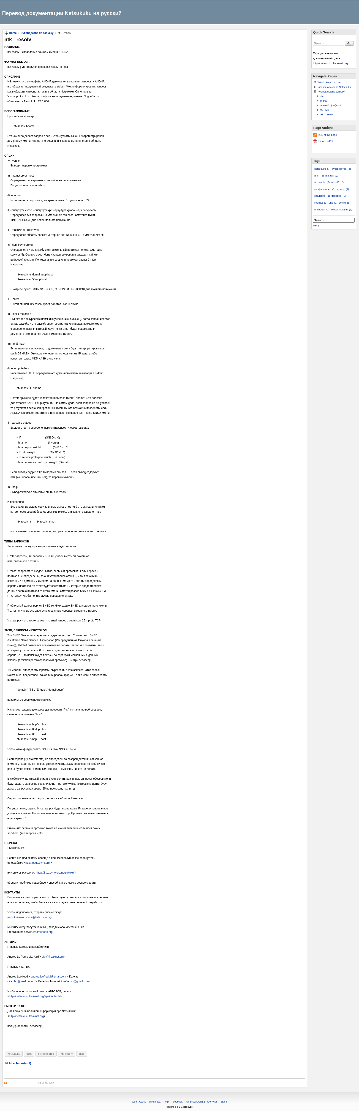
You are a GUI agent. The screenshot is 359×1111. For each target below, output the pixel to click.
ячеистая (321, 209)
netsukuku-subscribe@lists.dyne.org (29, 917)
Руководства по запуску (37, 33)
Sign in (224, 1101)
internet (320, 202)
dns (333, 202)
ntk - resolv (326, 114)
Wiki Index (155, 1101)
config (344, 202)
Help (166, 1101)
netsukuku (14, 1053)
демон (343, 189)
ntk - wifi (324, 110)
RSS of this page (45, 1082)
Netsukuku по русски (329, 82)
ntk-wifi (337, 182)
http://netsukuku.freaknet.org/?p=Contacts (34, 996)
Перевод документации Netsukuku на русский (62, 13)
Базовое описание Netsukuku (334, 87)
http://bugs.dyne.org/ (37, 862)
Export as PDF (326, 141)
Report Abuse (138, 1101)
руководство (46, 1053)
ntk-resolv (66, 1053)
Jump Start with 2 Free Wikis (201, 1101)
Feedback (176, 1101)
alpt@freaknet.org (53, 956)
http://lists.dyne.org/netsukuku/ (55, 872)
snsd (81, 1053)
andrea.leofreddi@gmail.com (48, 976)
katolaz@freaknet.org (22, 981)
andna (323, 100)
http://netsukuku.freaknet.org (26, 1016)
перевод (339, 195)
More (316, 225)
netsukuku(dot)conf (330, 105)
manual (331, 175)
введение (322, 195)
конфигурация (341, 209)
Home (12, 33)
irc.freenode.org (43, 932)
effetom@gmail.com (76, 981)
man (29, 1053)
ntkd (322, 96)
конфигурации (324, 189)
